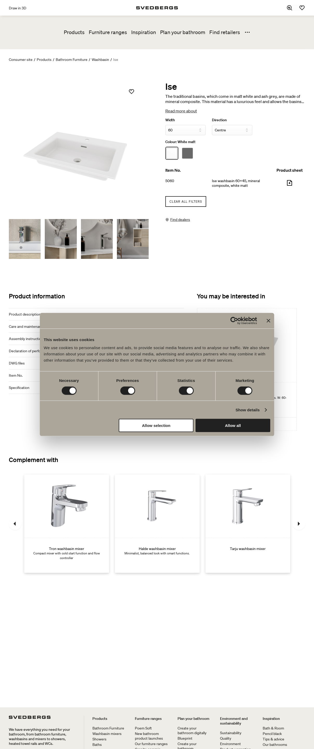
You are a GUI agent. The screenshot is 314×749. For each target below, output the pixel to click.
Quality (225, 738)
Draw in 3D (17, 8)
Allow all (233, 425)
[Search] (289, 8)
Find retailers (224, 32)
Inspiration (143, 32)
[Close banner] (268, 320)
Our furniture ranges (151, 743)
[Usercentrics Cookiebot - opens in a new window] (234, 320)
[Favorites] (302, 8)
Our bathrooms (275, 744)
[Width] (185, 130)
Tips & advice (273, 739)
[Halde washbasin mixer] (157, 524)
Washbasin (100, 59)
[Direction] (232, 130)
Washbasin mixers (107, 733)
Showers (99, 739)
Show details (248, 409)
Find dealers (180, 219)
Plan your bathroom (182, 32)
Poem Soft (143, 728)
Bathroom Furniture (71, 59)
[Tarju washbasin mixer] (247, 524)
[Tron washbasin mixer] (66, 524)
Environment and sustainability (234, 721)
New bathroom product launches (149, 736)
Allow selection (156, 425)
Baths (97, 744)
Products (74, 32)
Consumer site (21, 59)
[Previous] (15, 523)
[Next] (299, 523)
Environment (230, 743)
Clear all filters (185, 201)
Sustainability (230, 733)
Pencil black (272, 733)
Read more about (181, 110)
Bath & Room (273, 728)
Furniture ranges (108, 32)
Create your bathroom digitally (192, 730)
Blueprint (185, 738)
